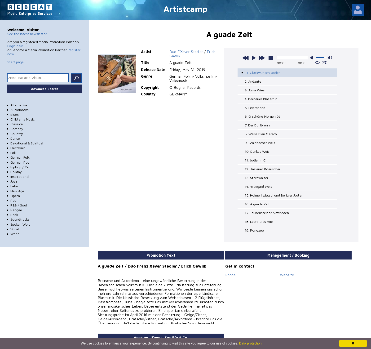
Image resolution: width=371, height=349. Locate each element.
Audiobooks (19, 110)
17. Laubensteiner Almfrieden (267, 213)
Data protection (250, 343)
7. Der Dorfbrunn (257, 125)
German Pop (20, 162)
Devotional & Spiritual (26, 143)
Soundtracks (20, 219)
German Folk (20, 157)
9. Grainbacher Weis (260, 143)
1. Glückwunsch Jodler (263, 73)
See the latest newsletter (27, 34)
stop (270, 57)
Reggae (16, 210)
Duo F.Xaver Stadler (186, 51)
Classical (16, 124)
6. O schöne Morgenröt (262, 116)
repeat (317, 62)
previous (245, 57)
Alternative (18, 105)
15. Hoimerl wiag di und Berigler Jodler (274, 195)
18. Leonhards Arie (259, 221)
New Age (17, 191)
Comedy (16, 129)
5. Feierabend (255, 108)
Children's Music (22, 119)
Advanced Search (44, 89)
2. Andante (253, 81)
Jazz (13, 181)
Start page (15, 62)
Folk (13, 153)
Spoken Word (20, 224)
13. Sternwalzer (256, 178)
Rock (14, 215)
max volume (330, 57)
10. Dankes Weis (257, 151)
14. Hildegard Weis (258, 186)
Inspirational (19, 176)
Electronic (17, 148)
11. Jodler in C (255, 160)
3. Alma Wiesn (255, 90)
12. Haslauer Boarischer (262, 169)
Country (16, 134)
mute (312, 57)
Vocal (14, 229)
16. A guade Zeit (257, 204)
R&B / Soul (18, 205)
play (253, 58)
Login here (15, 46)
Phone (230, 275)
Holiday (16, 172)
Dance (15, 138)
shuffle (324, 62)
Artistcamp (185, 8)
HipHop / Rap (20, 167)
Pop (13, 200)
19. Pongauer (255, 230)
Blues (14, 114)
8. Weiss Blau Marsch (261, 134)
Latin (14, 186)
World (14, 234)
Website (287, 275)
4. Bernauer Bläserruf (261, 99)
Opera (15, 196)
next (261, 57)
